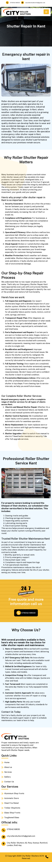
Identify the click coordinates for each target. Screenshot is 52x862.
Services (8, 772)
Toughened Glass (11, 817)
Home (6, 762)
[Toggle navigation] (46, 11)
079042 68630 (13, 2)
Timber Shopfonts (12, 808)
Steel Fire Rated (11, 803)
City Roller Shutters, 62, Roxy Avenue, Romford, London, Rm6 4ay (24, 844)
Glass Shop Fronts (12, 813)
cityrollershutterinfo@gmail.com (33, 2)
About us (8, 767)
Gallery (7, 777)
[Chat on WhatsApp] (47, 857)
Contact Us (9, 782)
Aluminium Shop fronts (14, 793)
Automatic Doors (11, 798)
